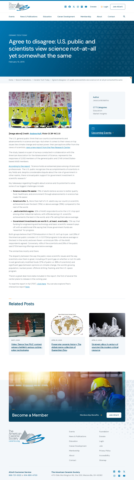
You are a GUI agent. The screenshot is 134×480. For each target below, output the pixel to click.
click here (41, 284)
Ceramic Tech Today (42, 80)
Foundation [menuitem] (104, 432)
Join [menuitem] (101, 446)
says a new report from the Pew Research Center (48, 147)
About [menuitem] (99, 16)
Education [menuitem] (47, 16)
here (27, 287)
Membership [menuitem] (86, 16)
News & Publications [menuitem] (28, 16)
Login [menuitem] (101, 441)
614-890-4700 (30, 475)
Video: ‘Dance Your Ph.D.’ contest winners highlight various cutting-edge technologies (26, 347)
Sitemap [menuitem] (102, 460)
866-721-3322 (15, 475)
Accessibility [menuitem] (104, 456)
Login (106, 6)
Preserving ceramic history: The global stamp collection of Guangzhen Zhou (66, 347)
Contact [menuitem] (111, 16)
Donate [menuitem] (93, 6)
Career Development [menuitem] (66, 16)
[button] (124, 16)
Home (11, 80)
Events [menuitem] (12, 16)
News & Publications (23, 80)
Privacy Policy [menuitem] (105, 451)
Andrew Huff (35, 133)
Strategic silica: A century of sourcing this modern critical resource (105, 347)
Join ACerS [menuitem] (118, 6)
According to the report (19, 166)
